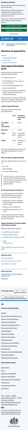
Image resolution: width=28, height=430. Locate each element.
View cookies (14, 34)
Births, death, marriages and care (11, 316)
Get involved (5, 388)
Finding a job (4, 278)
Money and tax (5, 349)
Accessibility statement (8, 398)
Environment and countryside (10, 343)
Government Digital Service (9, 404)
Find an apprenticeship (7, 258)
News (3, 370)
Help (2, 395)
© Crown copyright (14, 426)
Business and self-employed (9, 319)
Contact (19, 398)
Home (2, 44)
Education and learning (8, 337)
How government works (8, 385)
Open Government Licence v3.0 (10, 412)
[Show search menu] (25, 38)
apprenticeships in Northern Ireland (13, 237)
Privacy (8, 395)
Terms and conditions (7, 400)
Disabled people (6, 331)
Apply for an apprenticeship (10, 62)
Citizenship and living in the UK (10, 325)
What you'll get (7, 60)
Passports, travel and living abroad (11, 352)
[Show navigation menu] (19, 38)
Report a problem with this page (14, 297)
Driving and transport (7, 334)
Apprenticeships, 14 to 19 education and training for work (16, 44)
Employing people (6, 340)
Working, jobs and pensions (9, 358)
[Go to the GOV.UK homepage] (7, 38)
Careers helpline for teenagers (9, 263)
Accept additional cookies (14, 26)
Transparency (5, 382)
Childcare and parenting (8, 322)
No (25, 291)
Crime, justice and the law (9, 328)
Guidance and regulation (8, 373)
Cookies (13, 395)
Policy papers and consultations (11, 379)
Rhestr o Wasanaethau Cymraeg (11, 402)
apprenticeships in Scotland (11, 232)
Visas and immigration (7, 355)
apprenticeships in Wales (10, 234)
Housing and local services (9, 346)
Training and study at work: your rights (11, 261)
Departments (5, 367)
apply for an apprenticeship (16, 176)
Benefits (3, 313)
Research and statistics (8, 376)
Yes (18, 291)
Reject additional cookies (14, 30)
